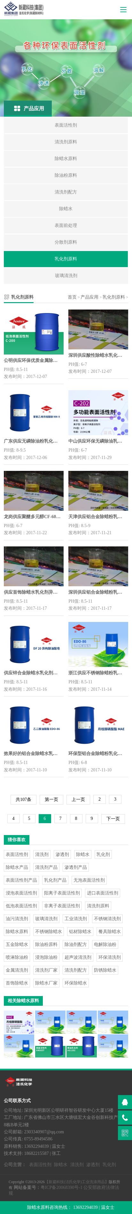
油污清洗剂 (17, 918)
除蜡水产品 (17, 867)
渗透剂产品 (76, 867)
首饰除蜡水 (17, 983)
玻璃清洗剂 (46, 918)
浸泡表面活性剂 (21, 893)
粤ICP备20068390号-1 (61, 1187)
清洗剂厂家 (46, 970)
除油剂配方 (76, 944)
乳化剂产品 (55, 880)
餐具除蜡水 (109, 931)
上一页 (78, 799)
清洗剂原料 (98, 906)
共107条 (23, 799)
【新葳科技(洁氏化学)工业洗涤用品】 (77, 1182)
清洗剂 (42, 854)
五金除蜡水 (17, 944)
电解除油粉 (105, 944)
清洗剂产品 (46, 867)
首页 (72, 297)
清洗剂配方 (76, 970)
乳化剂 (103, 854)
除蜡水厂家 (46, 983)
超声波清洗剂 (78, 957)
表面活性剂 (17, 854)
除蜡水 (82, 854)
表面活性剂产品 (21, 880)
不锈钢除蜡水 (48, 931)
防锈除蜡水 (105, 970)
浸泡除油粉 (46, 957)
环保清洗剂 (109, 957)
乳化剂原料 (114, 297)
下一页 (113, 818)
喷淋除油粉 (17, 957)
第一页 (51, 799)
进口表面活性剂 (102, 893)
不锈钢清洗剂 (107, 918)
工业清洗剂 (76, 918)
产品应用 (89, 297)
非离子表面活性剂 (62, 906)
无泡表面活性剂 (89, 880)
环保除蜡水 (76, 983)
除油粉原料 (46, 944)
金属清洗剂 (17, 970)
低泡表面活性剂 (21, 906)
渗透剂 (62, 854)
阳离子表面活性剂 (62, 893)
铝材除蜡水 (80, 931)
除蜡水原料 (17, 931)
